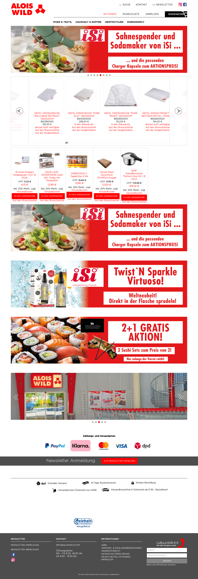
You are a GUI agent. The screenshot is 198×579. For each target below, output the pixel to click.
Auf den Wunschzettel (25, 201)
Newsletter (162, 5)
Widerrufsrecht (111, 551)
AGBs (104, 545)
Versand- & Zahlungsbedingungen (121, 548)
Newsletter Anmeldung (25, 545)
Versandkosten (25, 192)
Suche (124, 5)
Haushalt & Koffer (88, 22)
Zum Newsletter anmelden (119, 461)
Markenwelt (135, 22)
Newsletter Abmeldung (25, 550)
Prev (16, 50)
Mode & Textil (62, 22)
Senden (167, 561)
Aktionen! (109, 14)
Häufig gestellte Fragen (115, 557)
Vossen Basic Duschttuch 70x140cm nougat (106, 175)
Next (180, 50)
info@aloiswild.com (68, 545)
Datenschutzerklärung (115, 554)
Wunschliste (131, 14)
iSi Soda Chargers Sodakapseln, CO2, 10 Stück (24, 175)
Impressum (107, 560)
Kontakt (141, 5)
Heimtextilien (114, 22)
